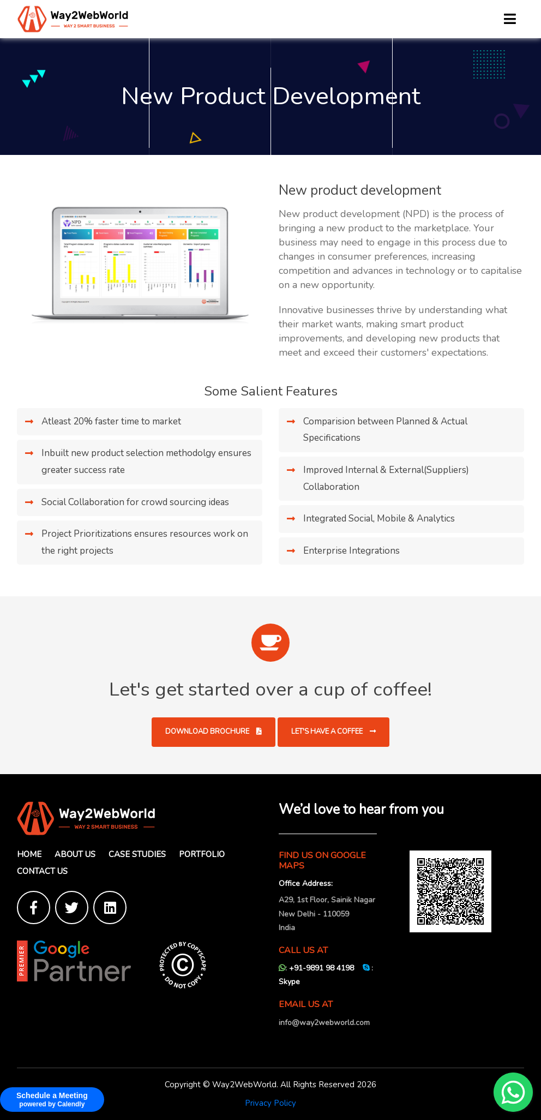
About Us (75, 854)
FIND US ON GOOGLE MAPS (322, 861)
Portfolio (202, 854)
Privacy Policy (270, 1103)
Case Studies (137, 854)
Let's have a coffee (333, 731)
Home (29, 854)
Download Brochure (213, 731)
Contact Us (42, 871)
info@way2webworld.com (324, 1022)
